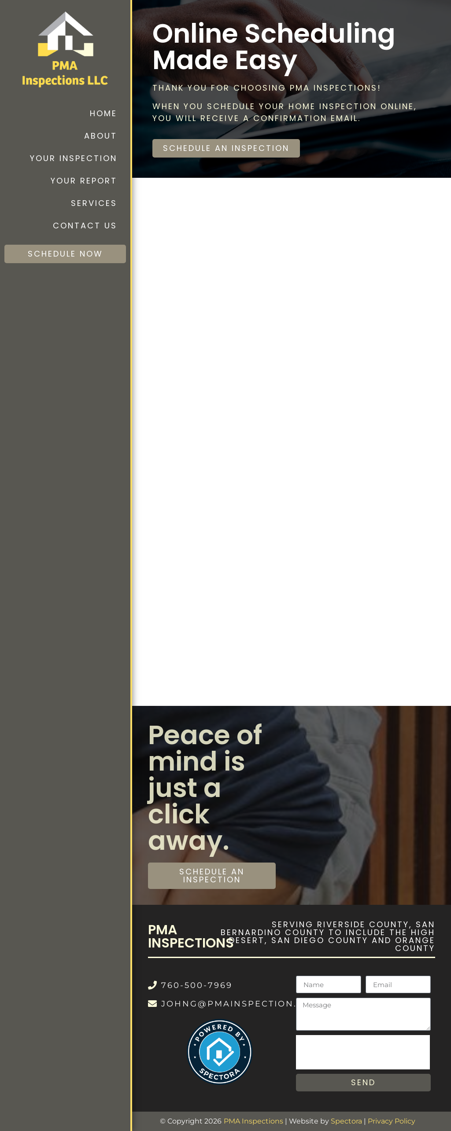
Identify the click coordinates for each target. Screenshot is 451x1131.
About (100, 135)
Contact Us (85, 225)
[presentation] (363, 1052)
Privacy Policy (391, 1121)
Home (103, 113)
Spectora (346, 1121)
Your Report (84, 180)
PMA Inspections (253, 1121)
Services (94, 203)
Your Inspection (73, 158)
